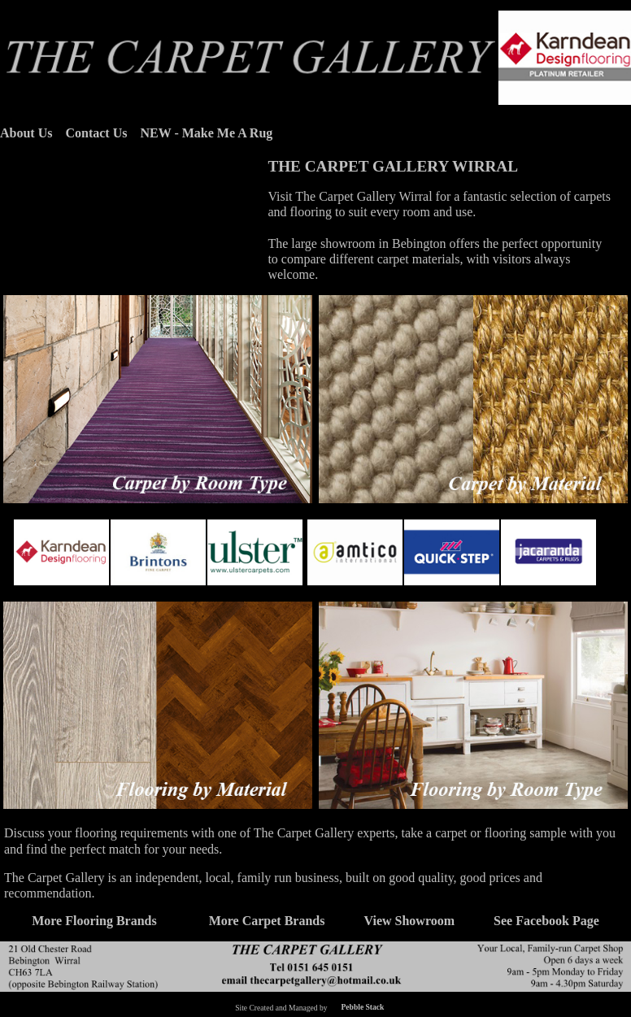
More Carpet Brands (267, 921)
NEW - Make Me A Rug (206, 133)
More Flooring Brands (94, 921)
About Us (26, 133)
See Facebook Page (546, 921)
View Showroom (409, 921)
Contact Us (96, 133)
